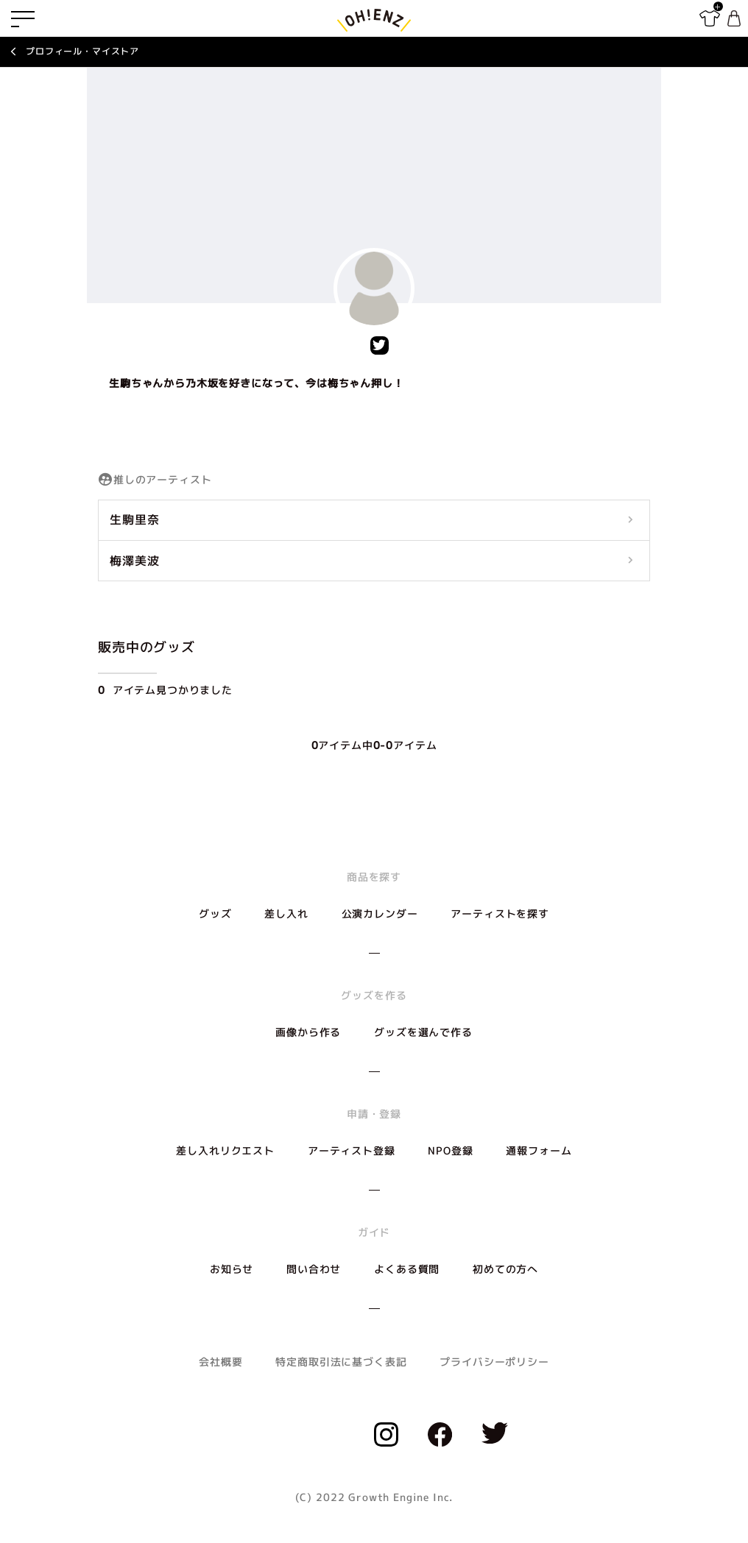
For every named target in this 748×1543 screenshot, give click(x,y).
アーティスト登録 (351, 1150)
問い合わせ (313, 1269)
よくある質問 (407, 1269)
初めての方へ (505, 1269)
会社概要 (220, 1362)
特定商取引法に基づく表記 (340, 1362)
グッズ (215, 914)
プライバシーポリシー (494, 1362)
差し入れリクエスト (225, 1150)
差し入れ (286, 914)
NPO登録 (450, 1150)
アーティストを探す (500, 914)
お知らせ (231, 1269)
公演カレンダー (380, 914)
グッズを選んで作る (423, 1032)
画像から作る (308, 1032)
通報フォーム (538, 1150)
